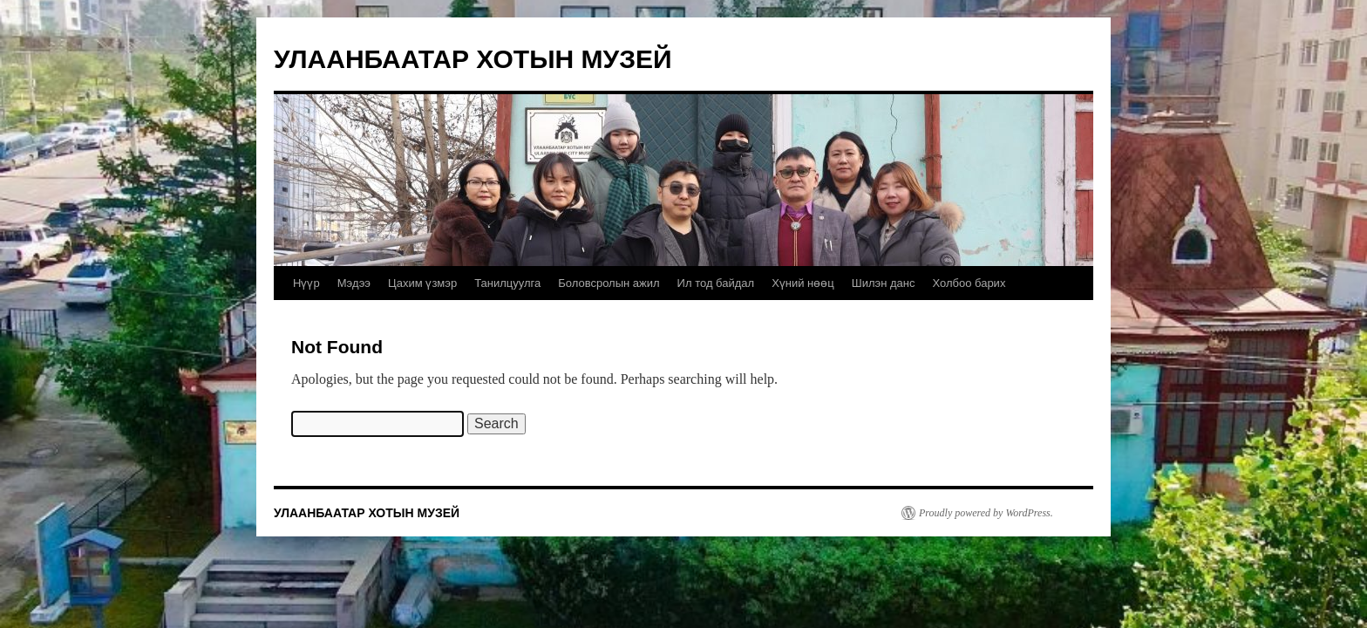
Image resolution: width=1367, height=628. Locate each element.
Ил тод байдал (716, 283)
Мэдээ (354, 283)
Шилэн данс (883, 283)
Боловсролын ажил (608, 283)
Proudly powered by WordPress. (986, 513)
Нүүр (306, 283)
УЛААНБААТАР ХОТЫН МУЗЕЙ (473, 58)
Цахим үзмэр (422, 283)
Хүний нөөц (803, 283)
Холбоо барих (968, 283)
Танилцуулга (507, 283)
